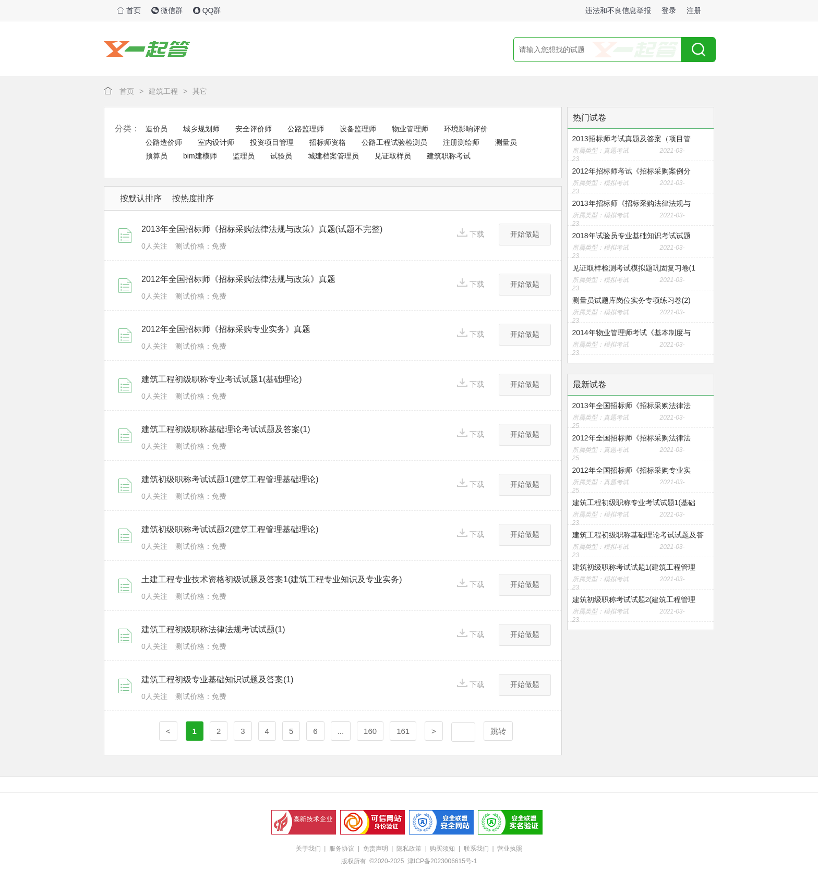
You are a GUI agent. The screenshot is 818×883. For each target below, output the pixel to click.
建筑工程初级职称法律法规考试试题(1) (213, 629)
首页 (129, 10)
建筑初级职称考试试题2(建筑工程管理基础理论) (230, 529)
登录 (668, 10)
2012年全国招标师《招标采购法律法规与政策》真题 (238, 279)
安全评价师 (253, 129)
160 (370, 731)
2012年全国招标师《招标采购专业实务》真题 (225, 329)
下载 (470, 233)
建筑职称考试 (449, 156)
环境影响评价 (466, 129)
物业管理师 (410, 129)
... (341, 731)
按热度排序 (193, 198)
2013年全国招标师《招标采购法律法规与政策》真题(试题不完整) (261, 229)
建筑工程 (163, 91)
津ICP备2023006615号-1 (442, 861)
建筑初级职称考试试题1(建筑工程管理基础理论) (230, 479)
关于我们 (308, 848)
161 (403, 731)
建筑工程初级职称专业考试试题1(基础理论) (221, 379)
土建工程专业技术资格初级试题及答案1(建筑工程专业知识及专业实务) (271, 579)
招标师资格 (327, 142)
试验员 (281, 156)
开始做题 (524, 234)
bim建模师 (200, 156)
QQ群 (207, 10)
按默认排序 (141, 198)
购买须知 (442, 848)
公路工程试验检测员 (394, 142)
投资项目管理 (272, 142)
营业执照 (509, 848)
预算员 (156, 156)
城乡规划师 (201, 129)
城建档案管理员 (333, 156)
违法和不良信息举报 (618, 10)
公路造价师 (164, 142)
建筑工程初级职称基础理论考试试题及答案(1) (225, 429)
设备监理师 (358, 129)
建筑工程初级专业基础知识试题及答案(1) (217, 679)
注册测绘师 (461, 142)
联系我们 (476, 848)
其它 (200, 91)
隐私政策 (409, 848)
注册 (694, 10)
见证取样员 (393, 156)
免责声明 (375, 848)
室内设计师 (216, 142)
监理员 (244, 156)
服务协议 (341, 848)
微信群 (167, 10)
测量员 (506, 142)
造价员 (156, 129)
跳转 (498, 731)
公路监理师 (305, 129)
